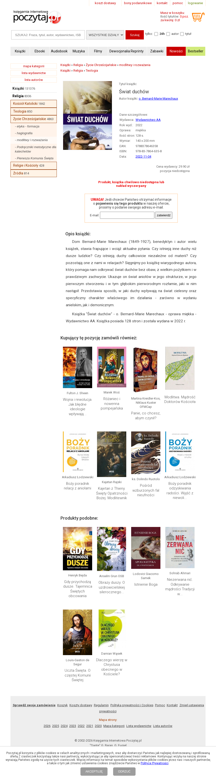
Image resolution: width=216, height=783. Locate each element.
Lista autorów (162, 726)
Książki (18, 88)
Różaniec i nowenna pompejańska (112, 404)
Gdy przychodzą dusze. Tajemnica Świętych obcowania (77, 589)
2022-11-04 (143, 156)
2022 (81, 726)
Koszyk (62, 705)
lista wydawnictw (34, 73)
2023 (72, 726)
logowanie (195, 3)
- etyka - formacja (27, 126)
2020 (98, 726)
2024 (64, 726)
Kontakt (172, 705)
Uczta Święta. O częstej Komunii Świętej (78, 675)
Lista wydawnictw (138, 726)
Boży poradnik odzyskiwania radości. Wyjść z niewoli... (180, 490)
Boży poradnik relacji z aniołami (77, 486)
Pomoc (160, 705)
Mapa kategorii (114, 726)
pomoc (178, 3)
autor (175, 34)
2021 (89, 726)
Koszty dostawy (80, 705)
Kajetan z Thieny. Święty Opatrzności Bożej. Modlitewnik (112, 493)
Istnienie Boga (145, 584)
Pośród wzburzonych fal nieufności (145, 490)
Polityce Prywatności (154, 763)
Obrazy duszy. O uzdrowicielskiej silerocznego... (111, 587)
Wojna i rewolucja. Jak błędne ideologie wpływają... (77, 406)
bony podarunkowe (138, 3)
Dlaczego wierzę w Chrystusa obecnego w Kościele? (111, 667)
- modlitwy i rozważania (31, 140)
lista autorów (34, 80)
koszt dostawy (105, 3)
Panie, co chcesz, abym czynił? (145, 415)
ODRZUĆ (124, 771)
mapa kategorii (33, 66)
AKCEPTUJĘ (94, 771)
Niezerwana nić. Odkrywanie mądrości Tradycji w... (180, 586)
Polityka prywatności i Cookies (131, 705)
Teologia (19, 111)
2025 (55, 726)
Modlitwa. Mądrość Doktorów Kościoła (180, 399)
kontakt (162, 3)
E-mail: (94, 215)
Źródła (18, 173)
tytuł (188, 34)
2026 (47, 726)
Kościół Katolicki (25, 103)
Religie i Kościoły (25, 165)
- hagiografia (23, 133)
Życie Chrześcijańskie (29, 119)
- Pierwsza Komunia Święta (34, 158)
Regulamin (101, 705)
